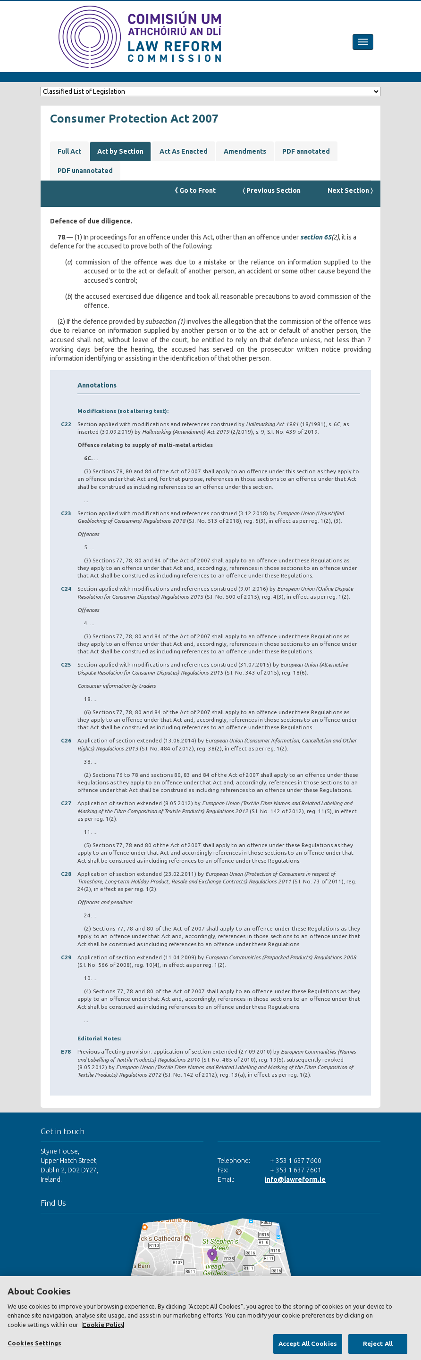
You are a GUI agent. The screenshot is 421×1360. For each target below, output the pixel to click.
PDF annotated (306, 151)
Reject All (378, 1343)
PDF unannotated (85, 170)
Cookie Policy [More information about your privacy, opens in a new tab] (103, 1324)
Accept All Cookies (307, 1343)
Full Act (69, 151)
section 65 (315, 237)
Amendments (245, 151)
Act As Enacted (184, 151)
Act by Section (120, 151)
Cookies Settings (34, 1343)
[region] (210, 1318)
